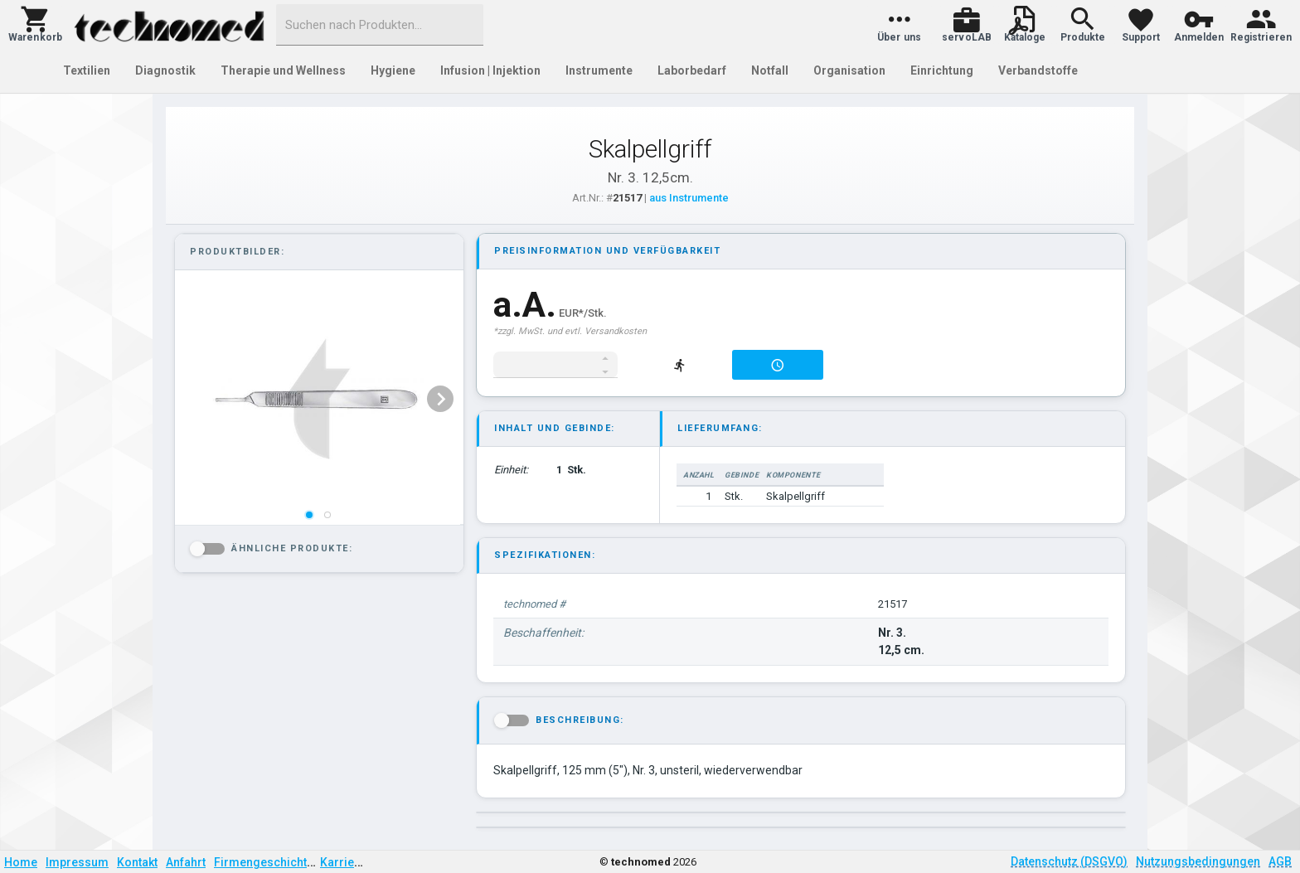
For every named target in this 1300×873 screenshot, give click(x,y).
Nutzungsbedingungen (1198, 861)
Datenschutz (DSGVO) (1069, 861)
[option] (317, 398)
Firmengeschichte (263, 862)
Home (20, 862)
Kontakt (137, 862)
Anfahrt (186, 862)
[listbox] (317, 398)
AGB (1280, 861)
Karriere (343, 862)
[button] (35, 25)
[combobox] (379, 25)
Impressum (77, 862)
